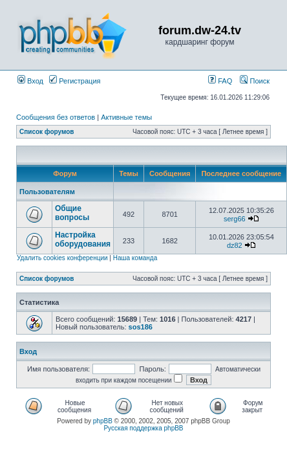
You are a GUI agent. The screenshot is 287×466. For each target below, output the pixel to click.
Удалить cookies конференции (62, 257)
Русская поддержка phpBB (143, 428)
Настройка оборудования (83, 239)
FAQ (220, 81)
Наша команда (135, 257)
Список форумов (46, 131)
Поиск (255, 81)
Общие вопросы (72, 213)
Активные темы (126, 117)
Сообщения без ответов (55, 117)
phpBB (102, 421)
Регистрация (74, 81)
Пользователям (47, 191)
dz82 (234, 245)
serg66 (235, 219)
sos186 (141, 327)
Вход (30, 81)
